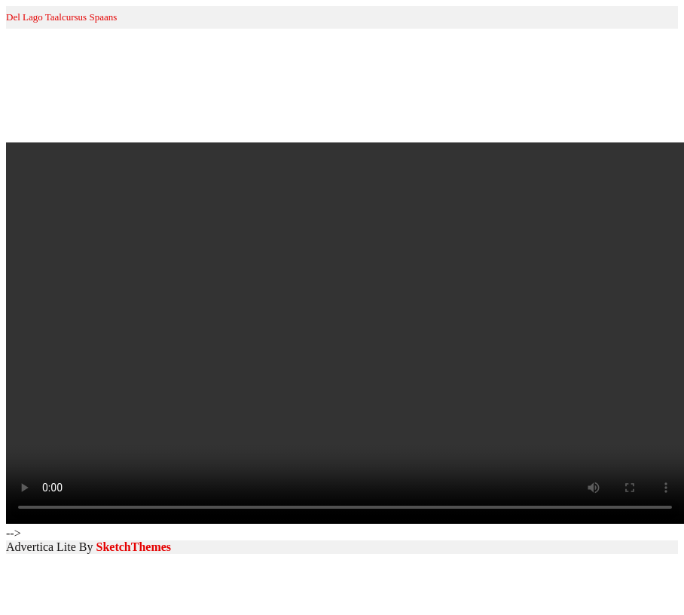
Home (20, 123)
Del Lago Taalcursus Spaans (61, 17)
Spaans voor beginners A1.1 (129, 123)
